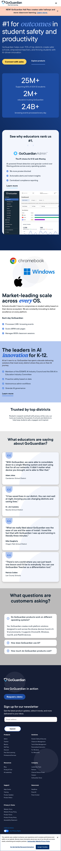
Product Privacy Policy (10, 817)
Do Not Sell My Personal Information (22, 847)
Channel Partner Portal (38, 772)
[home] (12, 3)
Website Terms (8, 809)
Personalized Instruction (38, 747)
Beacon (6, 744)
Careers (33, 775)
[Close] (57, 837)
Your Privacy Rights (15, 831)
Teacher (6, 741)
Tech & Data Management (38, 744)
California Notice (9, 828)
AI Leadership (8, 772)
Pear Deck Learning (9, 752)
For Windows (35, 750)
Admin (6, 739)
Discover (6, 750)
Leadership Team (36, 767)
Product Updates (8, 795)
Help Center (7, 789)
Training (6, 792)
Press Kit (33, 792)
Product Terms (8, 815)
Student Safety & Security (38, 739)
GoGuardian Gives (36, 778)
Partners (33, 769)
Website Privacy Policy (10, 812)
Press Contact (35, 795)
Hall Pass (6, 747)
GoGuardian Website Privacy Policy (38, 841)
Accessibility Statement (10, 820)
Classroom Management (38, 741)
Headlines (34, 789)
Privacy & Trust (8, 769)
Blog (5, 767)
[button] (56, 3)
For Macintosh (35, 752)
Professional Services (10, 755)
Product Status (8, 797)
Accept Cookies (42, 847)
